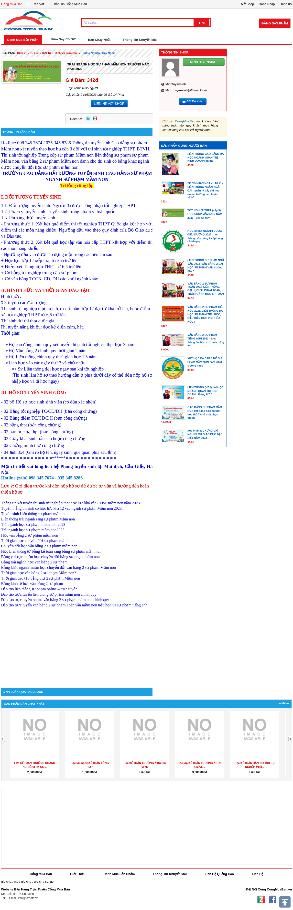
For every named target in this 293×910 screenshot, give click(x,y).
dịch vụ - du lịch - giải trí (34, 53)
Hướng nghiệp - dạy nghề (98, 53)
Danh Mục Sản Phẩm (23, 40)
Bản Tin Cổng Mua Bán (70, 4)
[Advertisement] (77, 646)
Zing (95, 118)
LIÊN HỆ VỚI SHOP (109, 104)
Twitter (88, 118)
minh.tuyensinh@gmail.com (186, 90)
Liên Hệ (257, 874)
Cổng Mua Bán (12, 4)
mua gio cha (22, 881)
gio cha (6, 881)
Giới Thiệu (77, 874)
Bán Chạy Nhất (99, 40)
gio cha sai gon (44, 881)
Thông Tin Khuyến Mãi (140, 40)
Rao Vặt (38, 4)
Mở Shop (247, 4)
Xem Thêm (282, 703)
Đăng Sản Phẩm (274, 23)
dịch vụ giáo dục (66, 53)
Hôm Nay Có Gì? (63, 39)
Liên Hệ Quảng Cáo (219, 874)
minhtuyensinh (175, 84)
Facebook (272, 899)
